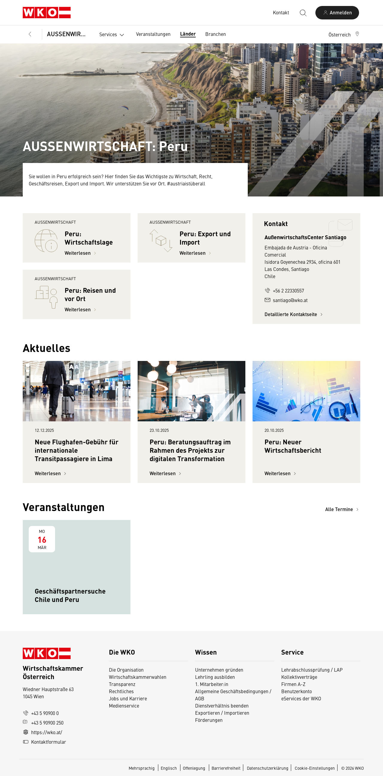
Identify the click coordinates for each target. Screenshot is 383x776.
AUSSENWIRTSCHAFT (68, 33)
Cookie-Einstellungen (315, 768)
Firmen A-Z (293, 684)
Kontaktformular (44, 741)
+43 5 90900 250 (43, 722)
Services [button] (113, 35)
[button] (344, 34)
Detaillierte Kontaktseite (294, 314)
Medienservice (124, 705)
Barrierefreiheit (226, 768)
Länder (188, 33)
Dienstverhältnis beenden (222, 705)
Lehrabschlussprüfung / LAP (312, 669)
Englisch (169, 768)
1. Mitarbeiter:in (211, 684)
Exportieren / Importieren (222, 712)
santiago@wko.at (286, 300)
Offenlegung (194, 768)
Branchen (215, 34)
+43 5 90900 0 (41, 713)
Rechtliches (121, 691)
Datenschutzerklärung (267, 768)
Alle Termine (342, 509)
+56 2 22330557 (284, 290)
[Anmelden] (337, 12)
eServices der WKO (301, 698)
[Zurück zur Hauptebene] (30, 34)
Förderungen (209, 719)
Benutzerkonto (296, 691)
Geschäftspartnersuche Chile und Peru (70, 595)
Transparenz (122, 684)
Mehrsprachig (142, 768)
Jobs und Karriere (128, 698)
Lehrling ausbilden (215, 676)
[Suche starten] (303, 12)
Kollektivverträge (299, 676)
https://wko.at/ (42, 732)
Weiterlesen (81, 252)
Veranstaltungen (153, 34)
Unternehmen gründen (219, 669)
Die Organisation (126, 669)
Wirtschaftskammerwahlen (137, 676)
